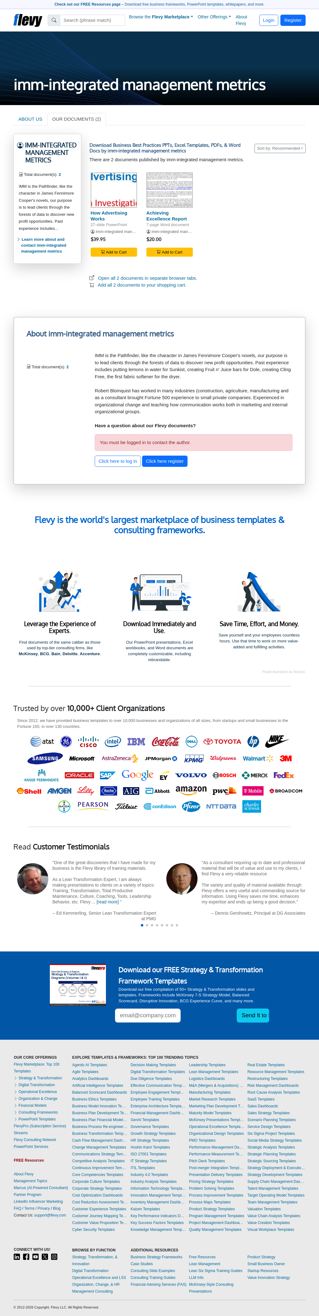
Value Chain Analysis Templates (273, 1216)
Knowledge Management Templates (158, 1229)
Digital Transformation (34, 1085)
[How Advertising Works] (114, 190)
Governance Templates (150, 1127)
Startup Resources (262, 1271)
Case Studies (142, 1264)
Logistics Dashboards (207, 1079)
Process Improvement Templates (216, 1195)
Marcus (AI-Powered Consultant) (41, 1188)
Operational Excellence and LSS (99, 1277)
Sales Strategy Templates (268, 1113)
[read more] (108, 901)
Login (268, 20)
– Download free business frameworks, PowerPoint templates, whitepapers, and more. (159, 4)
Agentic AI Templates (89, 1065)
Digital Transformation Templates (158, 1072)
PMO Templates (202, 1140)
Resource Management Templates (275, 1072)
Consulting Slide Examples (153, 1271)
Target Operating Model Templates (275, 1195)
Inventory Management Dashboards (158, 1202)
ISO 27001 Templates (148, 1154)
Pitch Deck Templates (207, 1161)
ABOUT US (30, 119)
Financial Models (30, 1105)
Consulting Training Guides (153, 1277)
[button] (142, 925)
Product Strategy (261, 1257)
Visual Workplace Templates (270, 1229)
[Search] (93, 20)
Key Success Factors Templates (157, 1223)
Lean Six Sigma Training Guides (215, 1271)
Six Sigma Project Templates (271, 1133)
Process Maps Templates (210, 1202)
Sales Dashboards (262, 1106)
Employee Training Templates (155, 1099)
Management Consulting (92, 1291)
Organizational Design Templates (216, 1133)
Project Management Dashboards (217, 1223)
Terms (29, 1208)
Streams (21, 1133)
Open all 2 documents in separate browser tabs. (148, 278)
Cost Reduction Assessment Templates (100, 1202)
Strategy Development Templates (274, 1175)
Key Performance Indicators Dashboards (158, 1216)
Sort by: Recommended (278, 148)
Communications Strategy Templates (100, 1154)
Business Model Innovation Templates (100, 1106)
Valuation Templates (264, 1209)
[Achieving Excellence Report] (169, 190)
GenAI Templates (145, 1120)
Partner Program (27, 1195)
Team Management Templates (272, 1202)
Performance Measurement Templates (217, 1154)
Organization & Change (35, 1098)
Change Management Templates (99, 1147)
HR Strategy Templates (150, 1140)
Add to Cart (113, 252)
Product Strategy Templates (212, 1209)
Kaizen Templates (145, 1209)
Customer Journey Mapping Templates (100, 1216)
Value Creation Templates (268, 1223)
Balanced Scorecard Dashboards (99, 1092)
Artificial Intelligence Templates (97, 1085)
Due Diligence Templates (151, 1079)
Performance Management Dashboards (217, 1147)
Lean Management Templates (213, 1072)
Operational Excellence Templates (217, 1127)
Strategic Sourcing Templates (271, 1161)
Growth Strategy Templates (153, 1133)
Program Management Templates (216, 1216)
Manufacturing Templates (210, 1092)
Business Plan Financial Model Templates (100, 1120)
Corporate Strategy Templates (97, 1188)
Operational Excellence (35, 1092)
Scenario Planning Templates (271, 1120)
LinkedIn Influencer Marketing (38, 1201)
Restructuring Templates (267, 1079)
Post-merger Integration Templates (217, 1168)
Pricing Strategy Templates (211, 1181)
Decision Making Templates (153, 1065)
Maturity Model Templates (210, 1113)
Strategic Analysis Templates (271, 1147)
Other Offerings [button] (212, 16)
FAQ (17, 1208)
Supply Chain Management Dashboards (276, 1181)
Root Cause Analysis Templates (273, 1092)
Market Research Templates (212, 1099)
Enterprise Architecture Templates (158, 1106)
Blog (56, 1208)
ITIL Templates (143, 1168)
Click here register (165, 461)
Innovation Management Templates (158, 1195)
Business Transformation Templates (100, 1133)
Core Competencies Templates (97, 1175)
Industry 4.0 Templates (149, 1175)
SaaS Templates (260, 1099)
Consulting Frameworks (36, 1112)
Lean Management (204, 1264)
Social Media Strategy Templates (274, 1140)
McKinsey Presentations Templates (217, 1120)
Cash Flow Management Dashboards (100, 1140)
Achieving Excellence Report (166, 215)
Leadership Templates (207, 1065)
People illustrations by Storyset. (284, 672)
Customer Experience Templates (99, 1209)
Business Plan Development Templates (100, 1113)
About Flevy (241, 20)
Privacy (44, 1208)
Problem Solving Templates (211, 1188)
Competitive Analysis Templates (98, 1161)
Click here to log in (118, 461)
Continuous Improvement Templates (100, 1168)
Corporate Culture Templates (96, 1181)
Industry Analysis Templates (154, 1181)
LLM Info (196, 1277)
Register (293, 20)
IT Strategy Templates (149, 1161)
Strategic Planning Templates (271, 1154)
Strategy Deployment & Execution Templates (276, 1168)
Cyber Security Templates (93, 1229)
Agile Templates (85, 1072)
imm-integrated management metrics (129, 231)
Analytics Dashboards (90, 1079)
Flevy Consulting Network (35, 1140)
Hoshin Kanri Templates (150, 1147)
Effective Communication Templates (158, 1085)
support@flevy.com (50, 1215)
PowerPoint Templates (35, 1119)
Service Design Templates (269, 1127)
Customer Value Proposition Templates (100, 1223)
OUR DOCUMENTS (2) (76, 119)
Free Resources (202, 1257)
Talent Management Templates (272, 1188)
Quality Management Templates (215, 1229)
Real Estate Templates (266, 1065)
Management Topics (30, 1181)
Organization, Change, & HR (96, 1284)
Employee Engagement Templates (158, 1092)
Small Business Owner (266, 1264)
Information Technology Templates (158, 1188)
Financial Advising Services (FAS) (158, 1284)
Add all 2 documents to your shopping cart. (142, 285)
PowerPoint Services (31, 1146)
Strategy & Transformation (38, 1078)
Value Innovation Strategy (268, 1277)
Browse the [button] (159, 16)
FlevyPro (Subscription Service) (40, 1126)
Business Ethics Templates (94, 1099)
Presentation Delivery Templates (216, 1175)
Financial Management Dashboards (158, 1113)
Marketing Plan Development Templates (217, 1106)
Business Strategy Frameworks (156, 1257)
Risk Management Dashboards (273, 1085)
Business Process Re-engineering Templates (100, 1127)
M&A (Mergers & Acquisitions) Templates (217, 1085)
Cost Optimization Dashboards (97, 1195)
